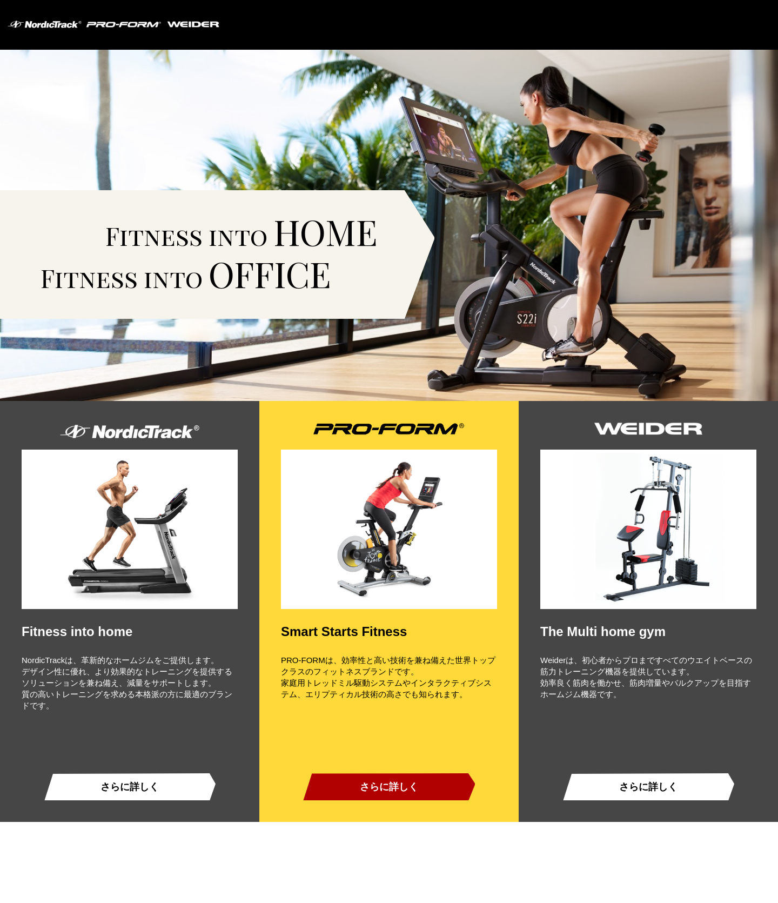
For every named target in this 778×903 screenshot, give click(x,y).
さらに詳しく (129, 786)
